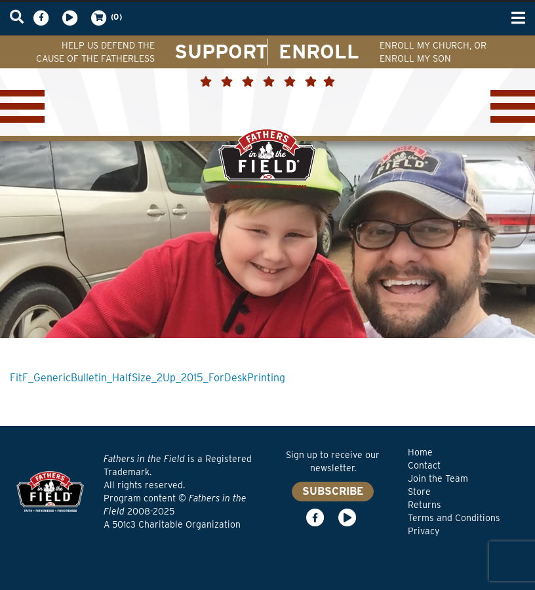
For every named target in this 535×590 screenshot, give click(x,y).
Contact (424, 465)
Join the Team (438, 478)
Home (420, 452)
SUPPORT (221, 51)
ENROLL (319, 51)
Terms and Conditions (454, 518)
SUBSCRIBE (332, 491)
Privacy (423, 531)
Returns (424, 504)
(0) (105, 18)
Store (419, 491)
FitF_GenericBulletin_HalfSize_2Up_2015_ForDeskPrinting (147, 377)
